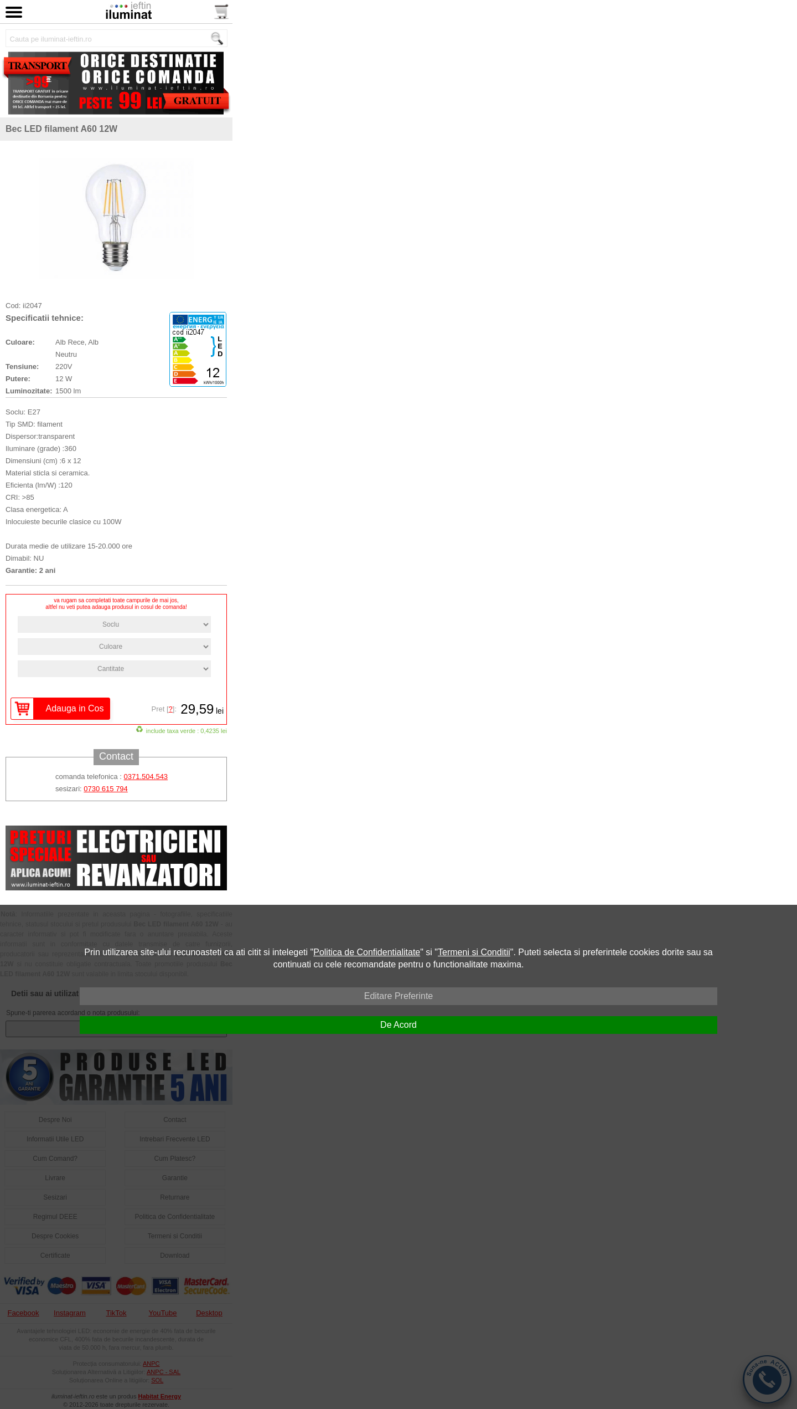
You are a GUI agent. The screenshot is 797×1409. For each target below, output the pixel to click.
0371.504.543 (146, 776)
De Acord (398, 1024)
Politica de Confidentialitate (366, 952)
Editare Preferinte (398, 996)
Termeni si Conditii (474, 952)
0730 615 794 (106, 789)
